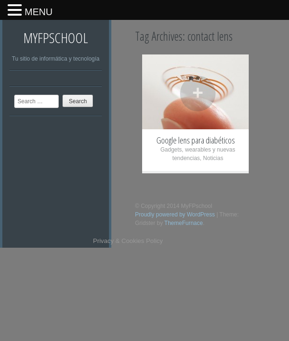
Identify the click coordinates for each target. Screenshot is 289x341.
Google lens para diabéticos (195, 140)
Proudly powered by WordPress (175, 214)
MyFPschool (55, 37)
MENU (39, 12)
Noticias (213, 158)
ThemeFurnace (183, 223)
